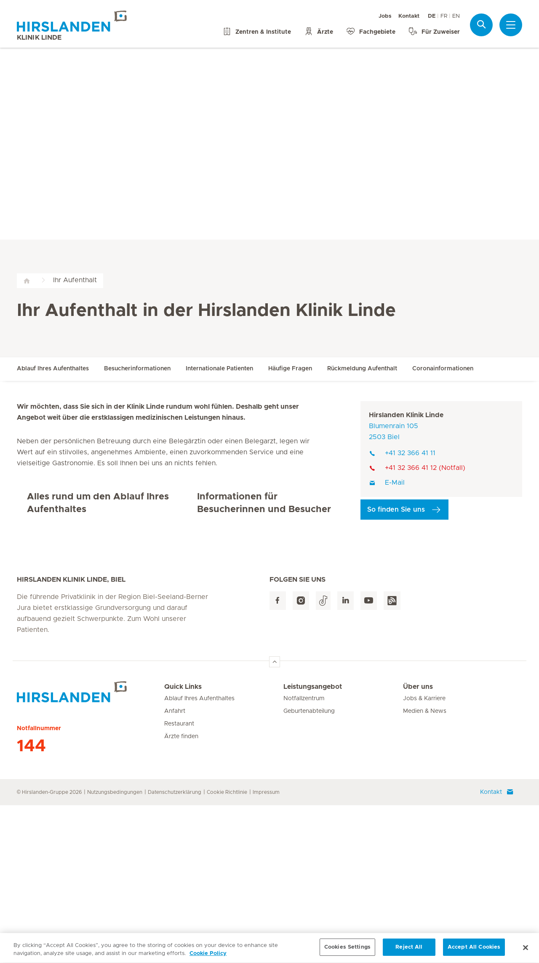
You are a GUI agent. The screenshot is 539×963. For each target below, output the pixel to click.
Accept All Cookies (474, 950)
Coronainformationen (442, 369)
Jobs (385, 16)
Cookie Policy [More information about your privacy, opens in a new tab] (208, 957)
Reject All (408, 950)
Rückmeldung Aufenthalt (362, 369)
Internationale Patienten (219, 369)
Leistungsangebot (312, 844)
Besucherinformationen (137, 369)
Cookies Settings (347, 950)
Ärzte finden (181, 894)
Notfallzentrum (304, 856)
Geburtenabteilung (309, 869)
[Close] (525, 950)
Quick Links (183, 844)
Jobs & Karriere (424, 856)
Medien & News (424, 869)
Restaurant (179, 882)
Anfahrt (174, 869)
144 (31, 904)
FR (443, 16)
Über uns (418, 844)
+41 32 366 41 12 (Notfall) (417, 467)
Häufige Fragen (290, 369)
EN (456, 16)
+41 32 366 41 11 (402, 453)
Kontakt (408, 16)
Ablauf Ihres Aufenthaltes (53, 369)
